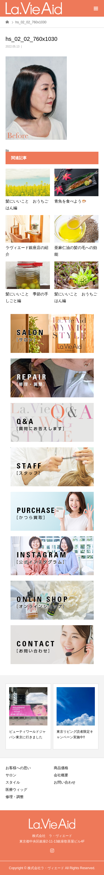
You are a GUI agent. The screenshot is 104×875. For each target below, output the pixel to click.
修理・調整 (15, 797)
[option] (28, 716)
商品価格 (61, 768)
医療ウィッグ (16, 789)
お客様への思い (18, 768)
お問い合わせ (64, 782)
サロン (11, 775)
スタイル (13, 782)
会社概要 (61, 775)
